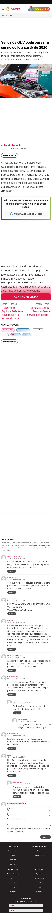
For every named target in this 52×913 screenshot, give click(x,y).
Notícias (9, 15)
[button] (39, 9)
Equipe (13, 855)
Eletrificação (13, 892)
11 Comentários (9, 155)
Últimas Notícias (13, 874)
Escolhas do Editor (23, 330)
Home (2, 15)
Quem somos (13, 851)
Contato (13, 860)
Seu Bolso (15, 335)
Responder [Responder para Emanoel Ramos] (12, 694)
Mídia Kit (13, 864)
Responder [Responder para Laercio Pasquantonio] (12, 670)
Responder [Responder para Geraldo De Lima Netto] (12, 571)
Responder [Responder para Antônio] (17, 713)
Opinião (39, 874)
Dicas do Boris (13, 883)
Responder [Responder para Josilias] (12, 775)
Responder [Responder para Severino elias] (12, 592)
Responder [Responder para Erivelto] (12, 649)
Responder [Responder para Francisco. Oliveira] (12, 613)
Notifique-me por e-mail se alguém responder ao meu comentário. (28, 830)
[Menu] (3, 9)
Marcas (38, 851)
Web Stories (39, 887)
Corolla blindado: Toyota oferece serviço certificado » (38, 311)
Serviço (5, 335)
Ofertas (39, 892)
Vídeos (26, 335)
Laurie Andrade (12, 145)
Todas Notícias (8, 330)
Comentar (45, 837)
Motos (13, 878)
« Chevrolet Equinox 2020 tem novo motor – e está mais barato (12, 313)
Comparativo (39, 855)
